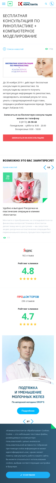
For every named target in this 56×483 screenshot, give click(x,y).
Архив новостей (10, 167)
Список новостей (15, 49)
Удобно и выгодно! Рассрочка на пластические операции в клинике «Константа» (21, 211)
